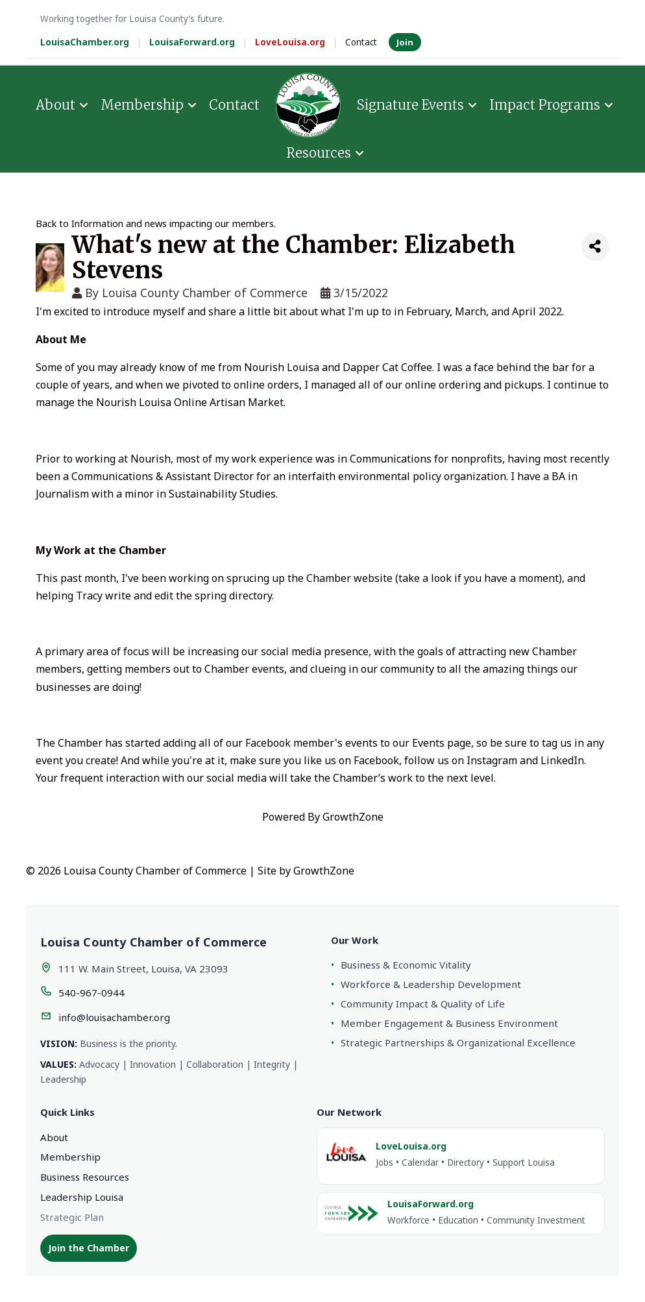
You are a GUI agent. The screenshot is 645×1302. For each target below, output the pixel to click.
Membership (142, 105)
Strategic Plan (72, 1217)
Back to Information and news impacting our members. (156, 223)
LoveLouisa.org (290, 42)
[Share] (595, 246)
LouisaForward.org (192, 42)
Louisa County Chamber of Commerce (205, 292)
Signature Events (410, 105)
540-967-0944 (91, 992)
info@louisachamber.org (114, 1017)
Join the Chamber (88, 1248)
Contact (361, 42)
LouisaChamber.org (84, 42)
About (55, 105)
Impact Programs (544, 105)
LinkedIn (562, 760)
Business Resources (84, 1176)
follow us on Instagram (460, 760)
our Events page (432, 743)
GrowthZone (352, 817)
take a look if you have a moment (478, 578)
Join (404, 42)
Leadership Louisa (81, 1196)
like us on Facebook (351, 760)
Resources (318, 153)
